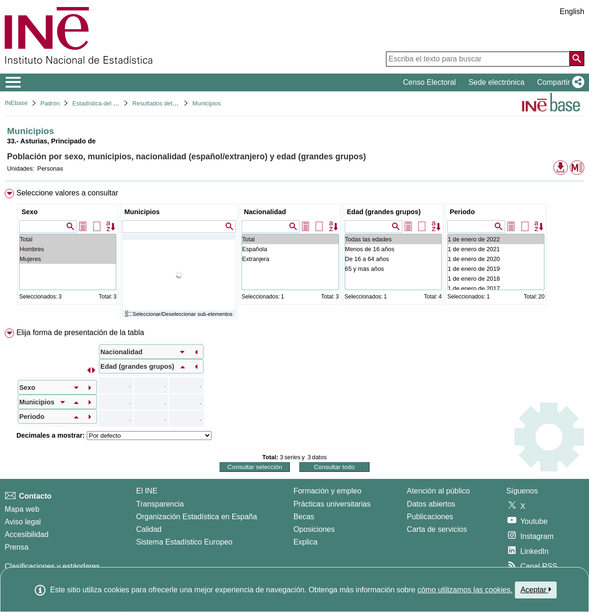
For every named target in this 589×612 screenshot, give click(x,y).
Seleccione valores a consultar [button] (67, 193)
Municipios (206, 103)
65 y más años (393, 269)
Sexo (30, 212)
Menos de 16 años (393, 249)
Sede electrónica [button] (496, 82)
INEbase (16, 102)
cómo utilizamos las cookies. (465, 590)
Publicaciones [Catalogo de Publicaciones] (430, 517)
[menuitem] (294, 256)
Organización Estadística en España (196, 517)
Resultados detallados (161, 103)
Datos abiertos (431, 504)
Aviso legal (23, 522)
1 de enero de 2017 (496, 288)
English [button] (572, 11)
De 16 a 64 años (393, 259)
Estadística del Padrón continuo (114, 103)
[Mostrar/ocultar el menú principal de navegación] (13, 82)
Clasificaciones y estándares (52, 566)
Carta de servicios (437, 529)
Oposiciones (314, 529)
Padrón (50, 103)
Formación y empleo (328, 491)
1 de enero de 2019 (496, 269)
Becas (304, 517)
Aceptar (536, 589)
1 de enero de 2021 (496, 249)
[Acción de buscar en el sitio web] (576, 58)
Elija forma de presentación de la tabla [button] (80, 332)
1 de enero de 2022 (496, 239)
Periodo (462, 212)
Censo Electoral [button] (429, 82)
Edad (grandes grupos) (384, 212)
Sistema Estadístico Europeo (184, 542)
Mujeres (68, 259)
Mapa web (22, 509)
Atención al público (438, 491)
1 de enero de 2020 (496, 259)
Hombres (68, 249)
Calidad (148, 529)
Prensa (17, 547)
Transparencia (160, 504)
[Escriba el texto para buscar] (478, 59)
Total (68, 239)
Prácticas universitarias (332, 504)
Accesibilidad (26, 534)
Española (290, 249)
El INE (146, 491)
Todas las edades (393, 239)
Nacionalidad (265, 212)
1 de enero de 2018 (496, 279)
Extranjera (290, 259)
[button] (558, 82)
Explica (306, 542)
